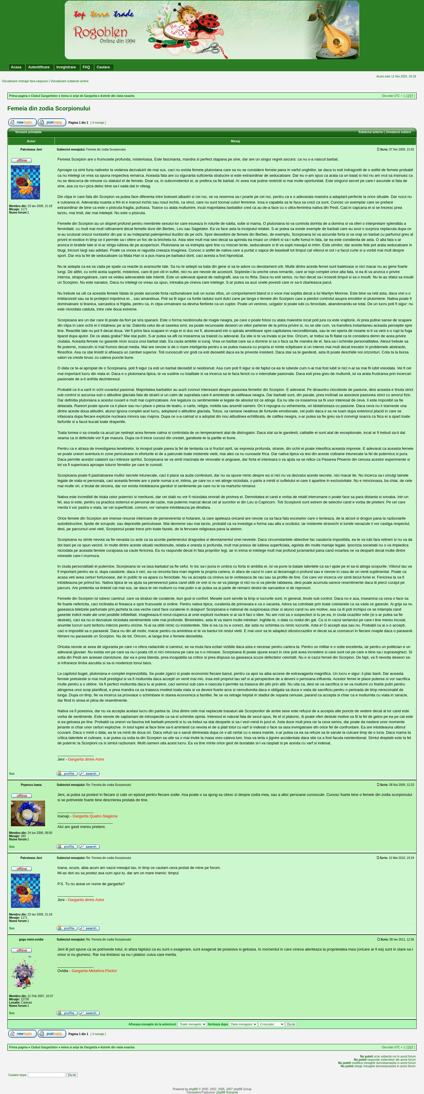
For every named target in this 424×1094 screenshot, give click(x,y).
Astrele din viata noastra (117, 95)
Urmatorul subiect (398, 132)
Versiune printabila (28, 132)
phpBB (193, 1089)
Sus (11, 773)
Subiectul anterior (370, 132)
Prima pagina (18, 95)
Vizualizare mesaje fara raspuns (25, 81)
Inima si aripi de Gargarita (79, 95)
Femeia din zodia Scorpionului (48, 108)
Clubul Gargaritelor (44, 95)
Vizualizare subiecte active (69, 81)
